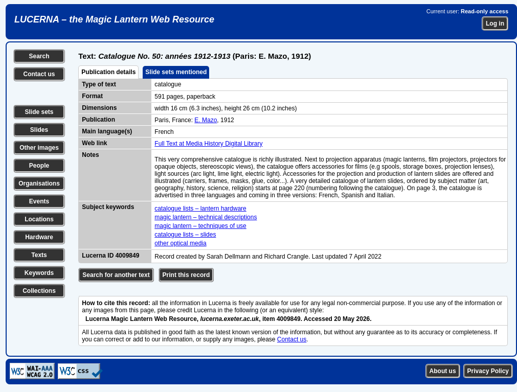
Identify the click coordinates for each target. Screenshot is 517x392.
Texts (39, 255)
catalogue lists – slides (185, 234)
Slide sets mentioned (176, 72)
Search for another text (115, 275)
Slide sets (39, 112)
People (39, 165)
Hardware (39, 237)
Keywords (39, 272)
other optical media (180, 243)
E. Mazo (205, 120)
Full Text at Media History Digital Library (208, 143)
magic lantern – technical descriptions (205, 217)
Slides (39, 129)
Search (39, 56)
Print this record (186, 275)
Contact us (39, 74)
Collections (39, 290)
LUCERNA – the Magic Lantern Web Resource (114, 19)
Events (39, 201)
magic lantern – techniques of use (200, 225)
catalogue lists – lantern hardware (200, 208)
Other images (39, 147)
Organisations (39, 183)
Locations (39, 219)
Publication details (108, 72)
